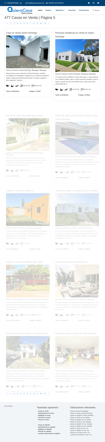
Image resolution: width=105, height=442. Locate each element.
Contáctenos (84, 10)
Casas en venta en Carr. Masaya (80, 422)
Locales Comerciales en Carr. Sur (80, 435)
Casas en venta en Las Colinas (80, 417)
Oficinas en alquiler (44, 431)
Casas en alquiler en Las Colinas (80, 419)
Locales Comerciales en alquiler (49, 433)
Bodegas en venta (44, 415)
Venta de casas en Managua (79, 411)
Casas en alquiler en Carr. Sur (79, 430)
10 (41, 24)
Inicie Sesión (8, 406)
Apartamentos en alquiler (46, 427)
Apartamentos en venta (46, 413)
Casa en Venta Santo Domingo (21, 35)
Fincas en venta (43, 419)
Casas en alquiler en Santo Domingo (81, 415)
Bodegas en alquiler (45, 429)
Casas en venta (43, 411)
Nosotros (72, 10)
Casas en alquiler (44, 425)
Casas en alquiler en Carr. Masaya (81, 424)
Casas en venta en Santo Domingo (81, 413)
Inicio (40, 10)
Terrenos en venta (44, 417)
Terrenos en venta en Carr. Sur (80, 432)
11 (45, 24)
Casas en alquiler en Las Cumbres (81, 426)
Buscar (96, 10)
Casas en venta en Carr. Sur (79, 428)
